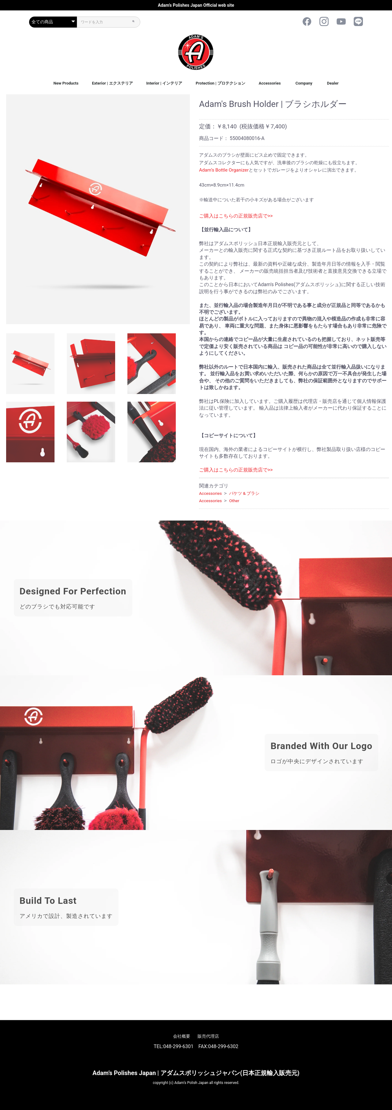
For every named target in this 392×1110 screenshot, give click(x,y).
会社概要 (181, 1036)
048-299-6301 (178, 1046)
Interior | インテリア (164, 83)
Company (304, 83)
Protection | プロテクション (220, 83)
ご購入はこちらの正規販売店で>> (236, 216)
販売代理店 (208, 1036)
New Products (65, 83)
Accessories (270, 83)
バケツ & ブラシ (244, 493)
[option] (98, 209)
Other (234, 500)
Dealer (333, 83)
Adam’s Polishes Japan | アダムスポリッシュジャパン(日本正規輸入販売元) (196, 1073)
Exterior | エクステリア (112, 83)
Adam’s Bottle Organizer (224, 170)
